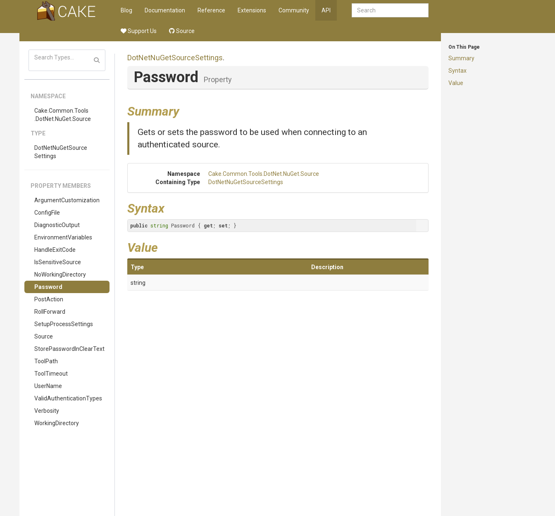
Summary (461, 58)
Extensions (252, 10)
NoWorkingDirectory (60, 274)
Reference (211, 10)
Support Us (139, 31)
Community (294, 10)
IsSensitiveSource (57, 262)
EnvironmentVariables (63, 237)
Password (48, 287)
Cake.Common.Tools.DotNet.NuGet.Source (62, 114)
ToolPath (46, 361)
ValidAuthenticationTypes (68, 398)
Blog (126, 10)
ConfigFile (47, 212)
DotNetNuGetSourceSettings (60, 151)
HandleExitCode (55, 249)
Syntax (457, 70)
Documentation (165, 10)
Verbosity (46, 410)
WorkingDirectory (56, 423)
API (326, 10)
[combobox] (390, 10)
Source (182, 31)
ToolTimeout (51, 373)
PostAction (48, 299)
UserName (48, 386)
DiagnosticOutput (57, 225)
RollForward (49, 311)
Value (455, 83)
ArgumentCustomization (67, 200)
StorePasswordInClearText (69, 349)
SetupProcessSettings (63, 324)
